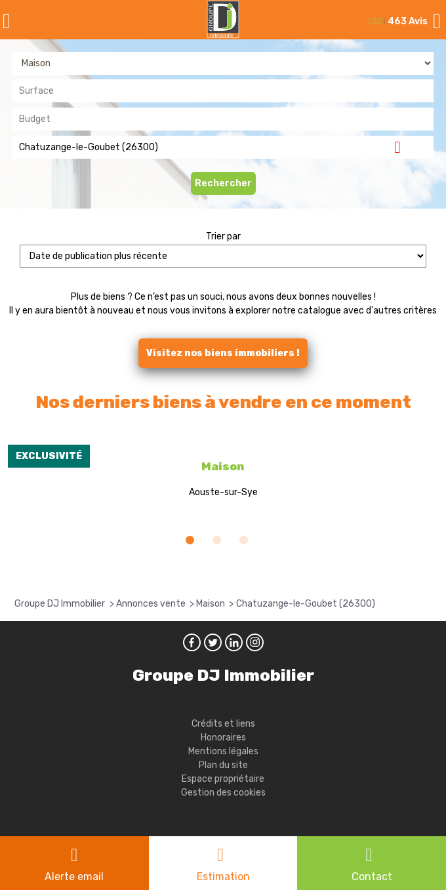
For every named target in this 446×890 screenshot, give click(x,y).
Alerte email (74, 876)
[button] (190, 540)
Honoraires (223, 737)
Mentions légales (223, 751)
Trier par (223, 236)
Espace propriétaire (223, 778)
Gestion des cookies (223, 792)
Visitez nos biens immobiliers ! (223, 353)
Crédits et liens (223, 723)
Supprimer (402, 146)
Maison (223, 466)
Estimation (223, 876)
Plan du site (223, 765)
